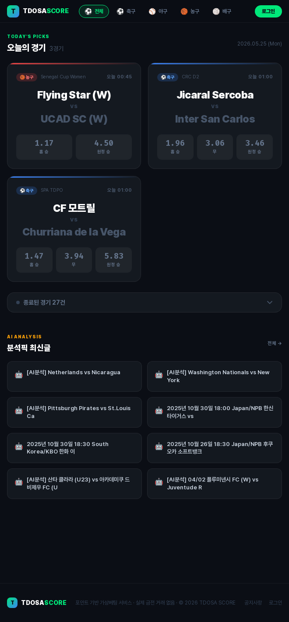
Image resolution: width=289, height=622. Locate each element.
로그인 (268, 11)
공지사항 (253, 603)
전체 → (275, 347)
